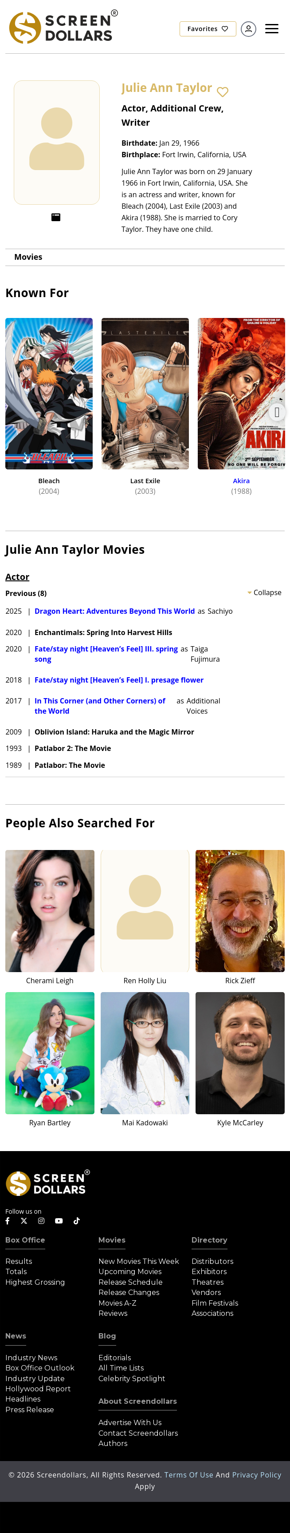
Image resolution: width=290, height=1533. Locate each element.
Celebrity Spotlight (131, 1378)
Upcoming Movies (129, 1271)
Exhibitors (209, 1271)
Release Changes (128, 1292)
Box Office (25, 1240)
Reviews (112, 1313)
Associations (212, 1313)
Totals (16, 1271)
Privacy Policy (257, 1475)
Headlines (22, 1399)
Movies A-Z (117, 1303)
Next (277, 412)
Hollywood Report (38, 1389)
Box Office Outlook (39, 1368)
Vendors (206, 1292)
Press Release (29, 1410)
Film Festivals (215, 1303)
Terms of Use (190, 1475)
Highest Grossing (35, 1282)
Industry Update (35, 1378)
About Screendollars (137, 1401)
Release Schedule (130, 1282)
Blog (107, 1336)
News (15, 1336)
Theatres (207, 1282)
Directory (209, 1240)
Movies (28, 256)
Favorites (208, 28)
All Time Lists (121, 1368)
